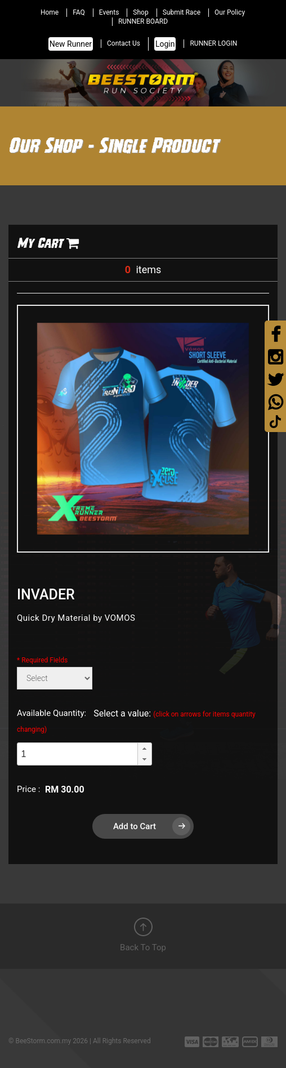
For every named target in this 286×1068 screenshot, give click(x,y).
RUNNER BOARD (143, 21)
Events (109, 12)
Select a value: (136, 720)
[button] (144, 748)
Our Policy (229, 12)
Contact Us (123, 43)
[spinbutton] (77, 754)
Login (165, 43)
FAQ (79, 12)
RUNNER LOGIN (213, 43)
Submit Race (181, 12)
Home (50, 12)
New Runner (71, 43)
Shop (140, 12)
